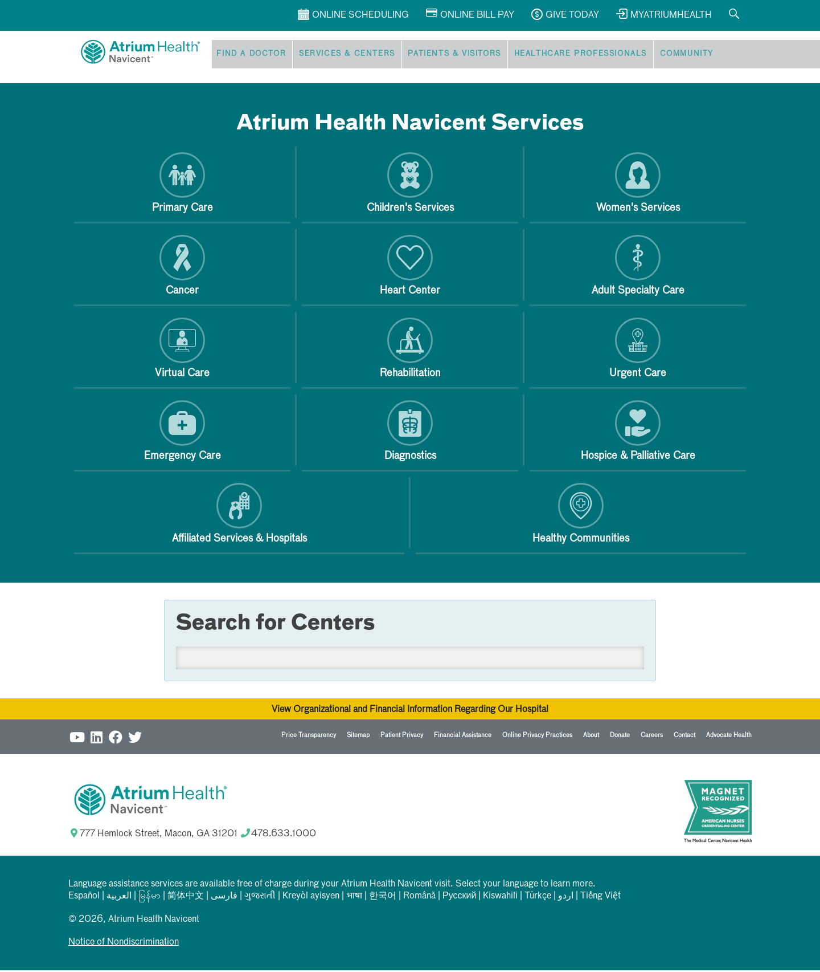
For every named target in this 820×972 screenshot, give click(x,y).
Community (670, 55)
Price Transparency (308, 737)
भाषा (354, 897)
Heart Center (410, 267)
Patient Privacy (401, 737)
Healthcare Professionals (567, 55)
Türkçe (537, 897)
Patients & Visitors (445, 55)
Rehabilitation (410, 349)
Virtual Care (182, 349)
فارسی (224, 897)
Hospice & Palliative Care (638, 432)
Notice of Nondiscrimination (123, 944)
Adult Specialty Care (638, 267)
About (591, 737)
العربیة (119, 897)
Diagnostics (410, 432)
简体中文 (185, 897)
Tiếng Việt (600, 897)
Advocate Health (729, 737)
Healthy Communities (580, 515)
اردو (565, 897)
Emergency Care (182, 432)
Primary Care (182, 184)
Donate (620, 737)
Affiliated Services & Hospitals (239, 515)
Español (84, 897)
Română (419, 897)
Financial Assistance (462, 737)
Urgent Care (637, 349)
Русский (459, 897)
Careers (652, 737)
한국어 (382, 897)
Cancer (182, 267)
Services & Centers (341, 55)
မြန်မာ (149, 897)
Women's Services (638, 184)
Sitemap (358, 737)
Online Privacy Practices (537, 737)
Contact (684, 737)
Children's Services (410, 184)
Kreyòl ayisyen (310, 897)
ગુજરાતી (260, 897)
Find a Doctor (249, 55)
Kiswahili (500, 897)
